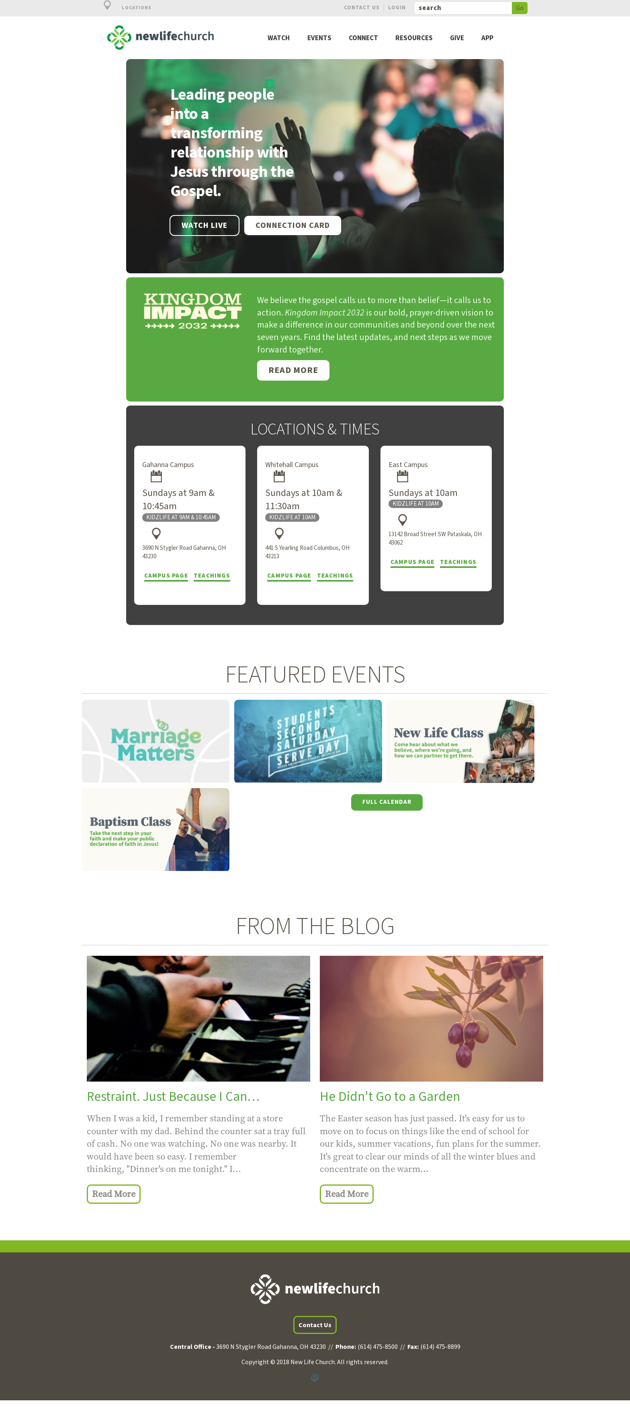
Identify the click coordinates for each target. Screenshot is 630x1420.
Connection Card (293, 225)
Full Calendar (386, 802)
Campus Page (166, 576)
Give (457, 38)
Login (397, 7)
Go (520, 8)
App (487, 38)
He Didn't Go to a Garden (390, 1096)
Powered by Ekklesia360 (315, 1377)
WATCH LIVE (204, 225)
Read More (293, 370)
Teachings (212, 576)
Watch (279, 38)
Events (319, 38)
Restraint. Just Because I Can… (173, 1096)
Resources (414, 38)
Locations (122, 7)
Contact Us (362, 7)
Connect (363, 38)
